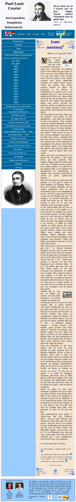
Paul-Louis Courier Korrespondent (18, 55)
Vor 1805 (16, 64)
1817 (16, 100)
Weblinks (18, 164)
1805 (16, 66)
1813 (16, 89)
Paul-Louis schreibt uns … (18, 153)
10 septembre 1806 (64, 53)
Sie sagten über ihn (18, 119)
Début (55, 472)
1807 (16, 72)
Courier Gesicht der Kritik (18, 122)
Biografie (18, 45)
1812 (16, 86)
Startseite (21, 34)
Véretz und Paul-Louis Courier (18, 146)
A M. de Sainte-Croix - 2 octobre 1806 (70, 44)
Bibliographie (18, 52)
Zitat (43, 34)
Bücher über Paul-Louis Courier (18, 106)
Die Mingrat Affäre (18, 135)
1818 (16, 102)
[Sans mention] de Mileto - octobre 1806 (40, 44)
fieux (54, 371)
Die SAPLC (18, 149)
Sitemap (18, 168)
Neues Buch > (18, 41)
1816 (16, 97)
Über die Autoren (51, 34)
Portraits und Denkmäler (18, 142)
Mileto (67, 64)
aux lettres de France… (16, 58)
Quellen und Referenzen (18, 160)
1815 (16, 94)
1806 (16, 69)
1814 (16, 91)
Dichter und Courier (18, 138)
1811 (16, 83)
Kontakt (36, 34)
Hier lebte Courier (19, 115)
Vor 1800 (16, 61)
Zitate (18, 48)
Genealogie (18, 157)
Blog (29, 34)
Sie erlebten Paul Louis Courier (18, 126)
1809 (16, 77)
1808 (16, 75)
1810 (16, 80)
